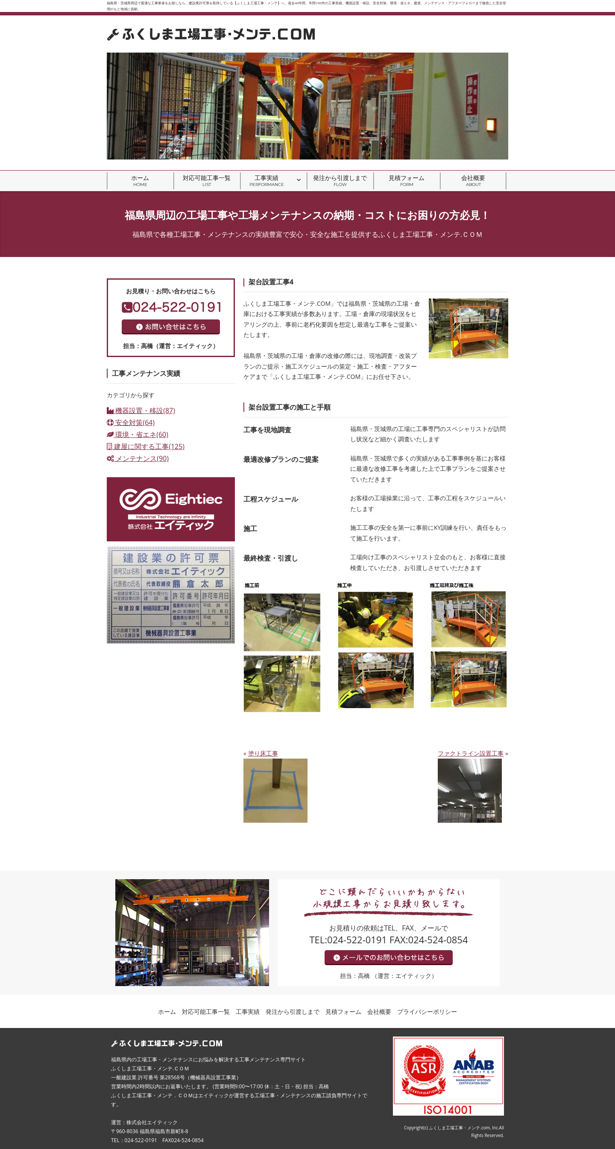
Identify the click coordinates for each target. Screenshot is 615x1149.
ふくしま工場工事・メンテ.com (459, 1128)
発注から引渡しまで (340, 180)
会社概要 (473, 180)
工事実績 (266, 180)
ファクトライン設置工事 (471, 753)
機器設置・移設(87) (141, 410)
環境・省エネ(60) (137, 434)
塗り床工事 (263, 753)
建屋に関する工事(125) (145, 446)
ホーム (140, 180)
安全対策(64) (131, 422)
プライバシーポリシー (427, 1011)
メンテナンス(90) (138, 458)
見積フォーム (407, 180)
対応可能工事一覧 (207, 180)
